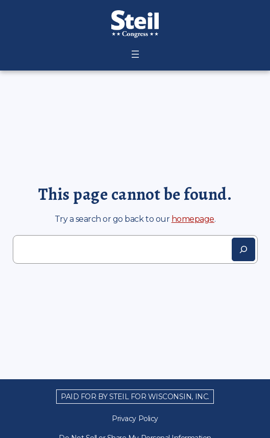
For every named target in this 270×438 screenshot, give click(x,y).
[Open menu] (135, 54)
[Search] (243, 249)
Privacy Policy (135, 418)
